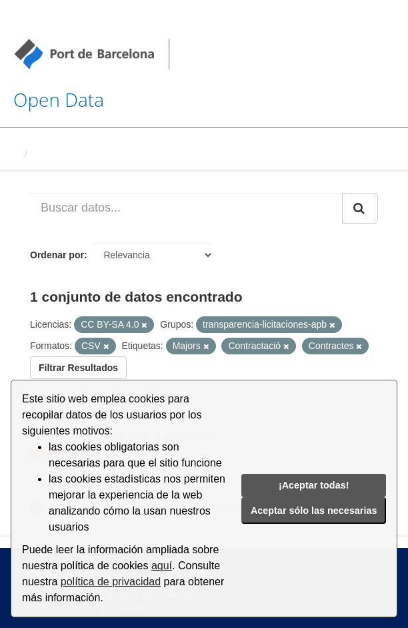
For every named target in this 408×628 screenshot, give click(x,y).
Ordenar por (57, 255)
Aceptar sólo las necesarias (314, 510)
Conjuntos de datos (73, 154)
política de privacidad (111, 581)
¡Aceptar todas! (314, 485)
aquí (161, 565)
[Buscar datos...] (186, 208)
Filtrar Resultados (78, 367)
